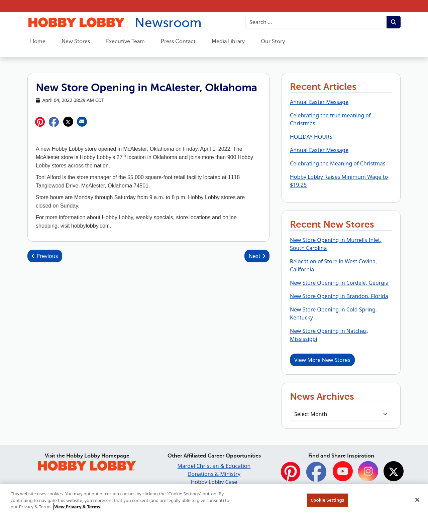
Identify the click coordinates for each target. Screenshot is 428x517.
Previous (45, 256)
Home (37, 41)
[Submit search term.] (394, 22)
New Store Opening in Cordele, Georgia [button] (339, 282)
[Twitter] (394, 472)
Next (257, 256)
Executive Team (125, 41)
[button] (54, 122)
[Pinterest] (290, 475)
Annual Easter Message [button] (319, 102)
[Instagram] (368, 472)
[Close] (417, 502)
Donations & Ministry (214, 474)
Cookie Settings (327, 502)
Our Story (273, 41)
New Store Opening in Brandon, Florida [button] (339, 296)
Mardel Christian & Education (214, 466)
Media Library (228, 41)
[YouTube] (343, 472)
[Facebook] (316, 475)
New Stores (76, 41)
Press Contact (178, 41)
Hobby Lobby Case (214, 482)
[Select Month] (341, 414)
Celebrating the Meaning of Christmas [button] (338, 163)
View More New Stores (322, 360)
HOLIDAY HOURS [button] (311, 136)
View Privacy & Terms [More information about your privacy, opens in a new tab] (77, 509)
